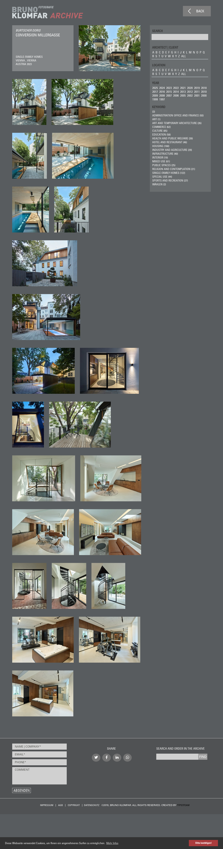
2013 (183, 92)
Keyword (158, 107)
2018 (204, 88)
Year (155, 83)
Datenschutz (91, 805)
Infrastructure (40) (165, 153)
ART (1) (156, 119)
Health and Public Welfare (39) (172, 138)
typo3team (183, 805)
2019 (197, 88)
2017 (155, 92)
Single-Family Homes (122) (168, 173)
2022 (176, 88)
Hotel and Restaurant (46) (169, 142)
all (183, 56)
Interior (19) (160, 157)
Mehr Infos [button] (112, 843)
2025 (155, 88)
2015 (169, 92)
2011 (197, 92)
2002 (190, 95)
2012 (190, 92)
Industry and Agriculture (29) (172, 150)
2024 (162, 88)
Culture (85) (159, 130)
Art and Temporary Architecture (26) (176, 123)
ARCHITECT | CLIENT (165, 47)
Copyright (74, 805)
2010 (204, 92)
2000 (204, 95)
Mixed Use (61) (161, 161)
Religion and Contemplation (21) (173, 169)
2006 (176, 95)
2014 (176, 92)
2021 (183, 88)
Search (157, 31)
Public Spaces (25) (163, 165)
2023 (169, 88)
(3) (153, 111)
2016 (162, 92)
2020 (190, 88)
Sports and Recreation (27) (170, 180)
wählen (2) (159, 184)
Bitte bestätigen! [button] (203, 842)
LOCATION (158, 65)
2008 (162, 95)
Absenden (21, 790)
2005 (183, 95)
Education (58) (161, 134)
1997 (162, 99)
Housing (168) (160, 146)
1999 (155, 99)
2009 (155, 95)
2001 (197, 95)
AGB (60, 805)
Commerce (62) (161, 127)
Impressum (46, 805)
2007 (169, 95)
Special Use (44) (162, 176)
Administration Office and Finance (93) (177, 115)
